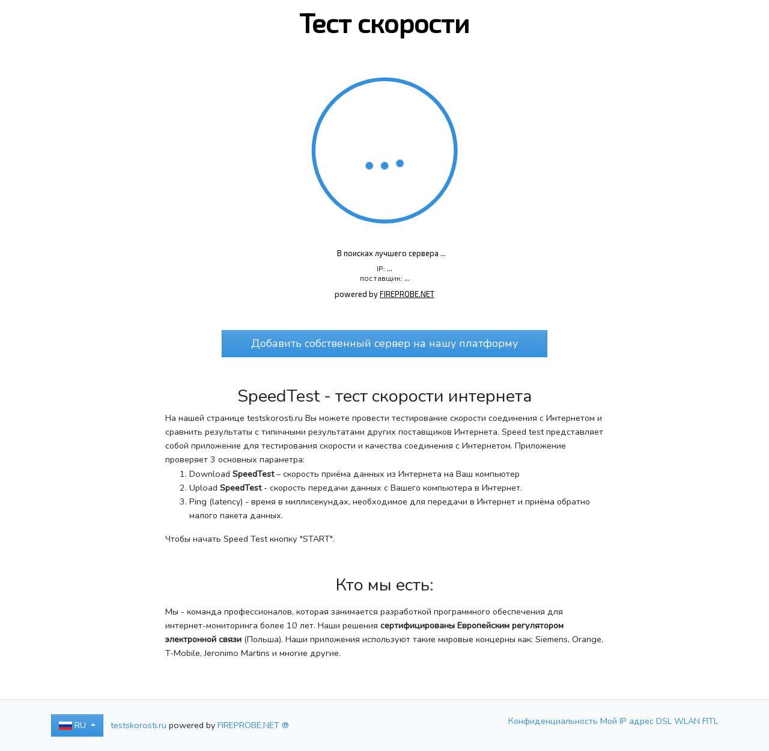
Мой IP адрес (628, 721)
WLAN (688, 721)
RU (73, 725)
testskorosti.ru (138, 725)
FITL (710, 721)
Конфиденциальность (554, 721)
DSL (665, 721)
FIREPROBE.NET (407, 294)
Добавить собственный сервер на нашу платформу (384, 343)
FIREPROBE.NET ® (253, 725)
